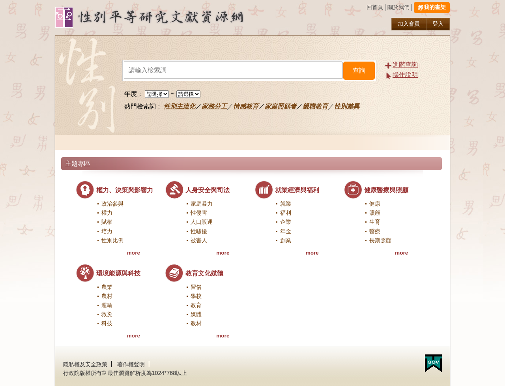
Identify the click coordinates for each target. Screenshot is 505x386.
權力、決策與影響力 (124, 190)
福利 (285, 213)
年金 (285, 231)
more (133, 253)
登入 (437, 24)
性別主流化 (179, 106)
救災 (106, 314)
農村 (106, 296)
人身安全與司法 (207, 190)
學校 (196, 296)
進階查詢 (405, 64)
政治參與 (112, 204)
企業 (285, 222)
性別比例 (112, 241)
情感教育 (245, 106)
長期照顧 (380, 241)
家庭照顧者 (280, 106)
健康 (374, 204)
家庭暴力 (202, 204)
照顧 (374, 213)
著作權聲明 (131, 364)
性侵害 (199, 213)
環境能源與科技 (118, 273)
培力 (106, 231)
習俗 (196, 287)
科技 (106, 323)
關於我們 (398, 7)
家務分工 (214, 106)
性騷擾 (199, 231)
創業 (285, 241)
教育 (196, 305)
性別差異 (346, 106)
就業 (285, 204)
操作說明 (405, 74)
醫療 (374, 231)
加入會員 (409, 24)
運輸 (106, 305)
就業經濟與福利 (297, 190)
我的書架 (435, 7)
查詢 (359, 70)
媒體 (196, 314)
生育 (374, 222)
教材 (196, 323)
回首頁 (375, 7)
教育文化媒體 (204, 273)
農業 (106, 287)
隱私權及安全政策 (85, 364)
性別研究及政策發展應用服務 (165, 17)
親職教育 (315, 106)
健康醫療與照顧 (386, 190)
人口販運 (202, 222)
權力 (106, 213)
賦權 (106, 222)
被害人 (199, 241)
